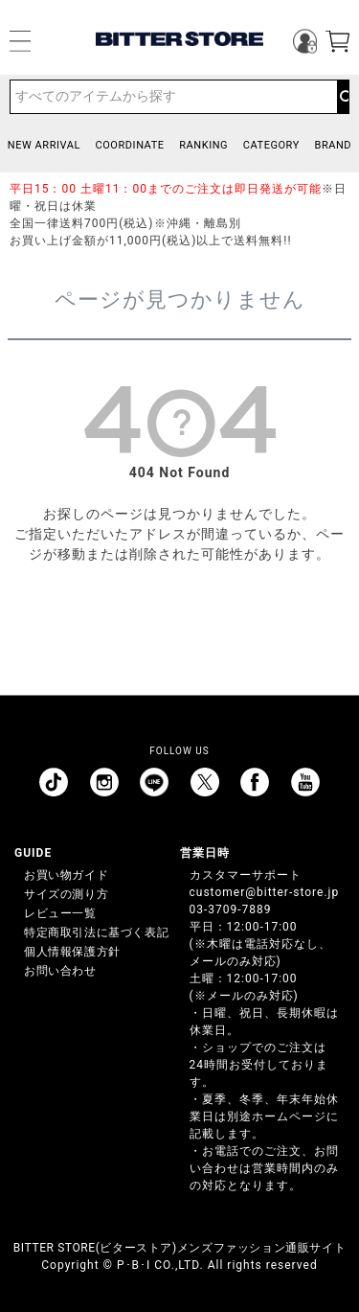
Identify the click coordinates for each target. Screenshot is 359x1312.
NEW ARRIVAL (44, 145)
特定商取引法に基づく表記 (96, 932)
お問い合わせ (60, 971)
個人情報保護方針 (72, 951)
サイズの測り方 (66, 894)
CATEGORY (271, 145)
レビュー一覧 (60, 913)
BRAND (332, 145)
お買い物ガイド (66, 875)
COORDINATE (130, 145)
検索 (342, 97)
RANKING (203, 145)
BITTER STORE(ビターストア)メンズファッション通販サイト (179, 1247)
